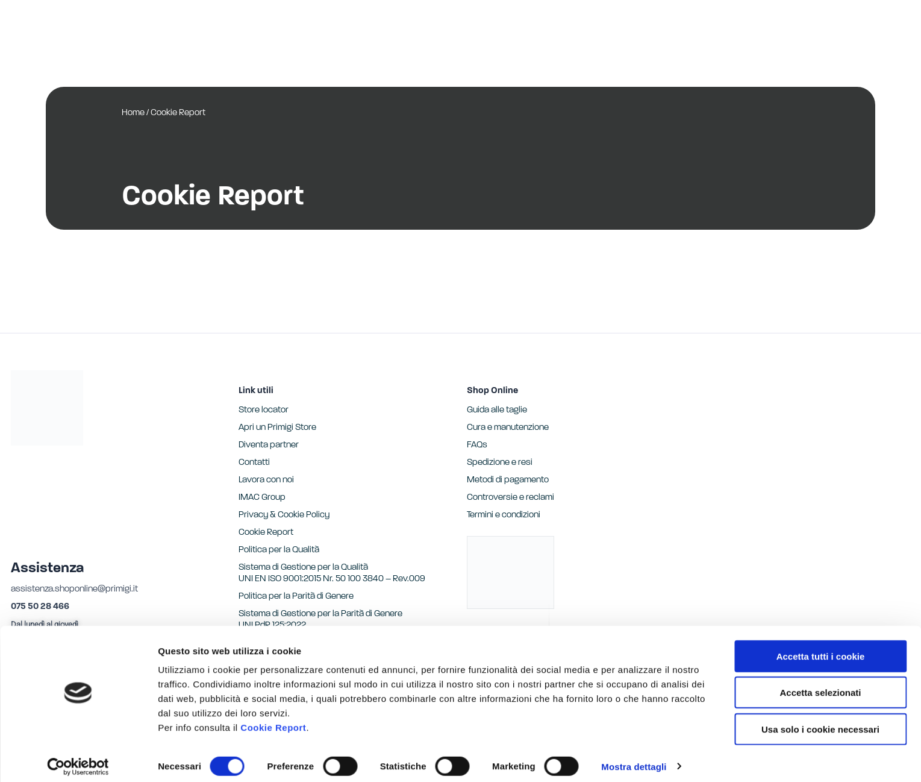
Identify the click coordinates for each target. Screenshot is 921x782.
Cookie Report (273, 719)
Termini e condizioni (503, 515)
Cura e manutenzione (508, 427)
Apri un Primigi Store (277, 427)
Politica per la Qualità (279, 550)
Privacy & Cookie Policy (284, 515)
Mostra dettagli (633, 758)
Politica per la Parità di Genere (296, 596)
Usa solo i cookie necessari (820, 721)
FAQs (477, 445)
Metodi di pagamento (508, 480)
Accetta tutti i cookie (820, 648)
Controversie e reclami (510, 497)
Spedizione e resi (499, 462)
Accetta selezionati (820, 685)
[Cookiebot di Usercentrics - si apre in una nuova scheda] (78, 758)
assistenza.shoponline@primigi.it (74, 589)
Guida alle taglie (497, 410)
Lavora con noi (266, 480)
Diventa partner (269, 445)
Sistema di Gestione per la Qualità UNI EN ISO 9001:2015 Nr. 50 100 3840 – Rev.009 (332, 573)
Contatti (254, 462)
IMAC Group (262, 497)
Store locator (264, 410)
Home (133, 113)
